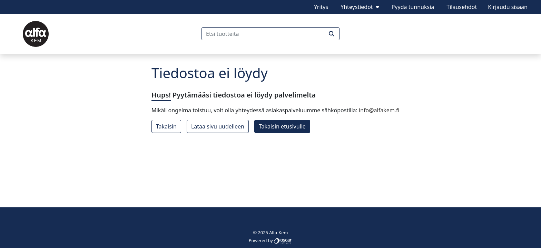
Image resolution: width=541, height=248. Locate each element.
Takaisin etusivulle (282, 126)
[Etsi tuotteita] (262, 33)
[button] (332, 33)
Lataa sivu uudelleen (217, 126)
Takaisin (166, 126)
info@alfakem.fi (379, 110)
